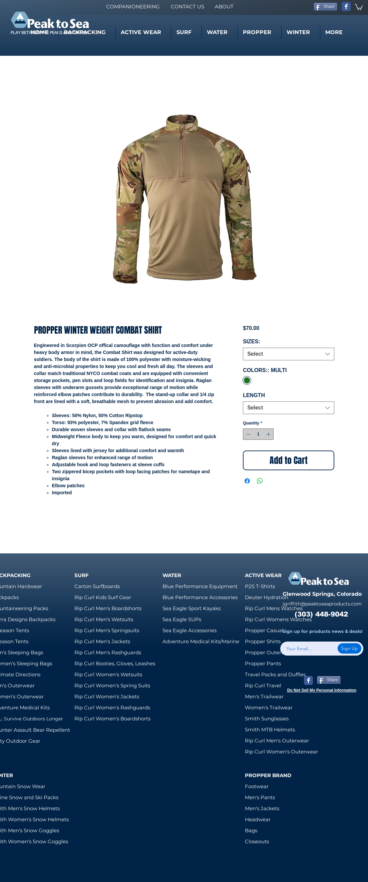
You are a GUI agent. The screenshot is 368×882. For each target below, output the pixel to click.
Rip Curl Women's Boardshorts (112, 718)
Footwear (257, 786)
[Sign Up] (349, 648)
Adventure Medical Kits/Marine (200, 641)
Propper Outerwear (269, 652)
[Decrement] (247, 434)
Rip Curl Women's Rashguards (112, 707)
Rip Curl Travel (263, 685)
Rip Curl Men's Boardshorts (107, 608)
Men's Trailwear (264, 696)
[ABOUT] (224, 6)
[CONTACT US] (187, 6)
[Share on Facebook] (247, 481)
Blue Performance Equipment (200, 586)
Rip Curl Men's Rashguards (107, 652)
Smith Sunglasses (267, 718)
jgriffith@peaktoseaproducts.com (322, 604)
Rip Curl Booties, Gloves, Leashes (114, 663)
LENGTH (254, 395)
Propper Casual (264, 630)
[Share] (325, 7)
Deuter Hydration (266, 597)
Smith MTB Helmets (270, 729)
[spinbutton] (258, 434)
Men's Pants (260, 797)
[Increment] (269, 434)
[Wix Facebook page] (346, 6)
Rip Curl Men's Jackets (102, 641)
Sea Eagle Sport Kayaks (191, 608)
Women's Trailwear (269, 707)
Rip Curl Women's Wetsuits (108, 674)
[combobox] (288, 354)
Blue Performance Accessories (200, 597)
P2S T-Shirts (260, 586)
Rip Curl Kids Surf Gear (102, 597)
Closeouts (257, 841)
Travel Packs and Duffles (275, 674)
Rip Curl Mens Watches (274, 608)
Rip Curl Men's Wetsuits (103, 619)
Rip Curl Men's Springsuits (106, 630)
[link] (359, 6)
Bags (251, 830)
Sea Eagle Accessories (189, 630)
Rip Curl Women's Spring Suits (112, 685)
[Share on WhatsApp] (260, 481)
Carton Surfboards (97, 586)
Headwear (258, 819)
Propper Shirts (263, 641)
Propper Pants (263, 663)
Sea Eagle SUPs (181, 619)
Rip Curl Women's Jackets (106, 696)
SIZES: (251, 341)
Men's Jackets (262, 808)
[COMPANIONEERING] (132, 6)
